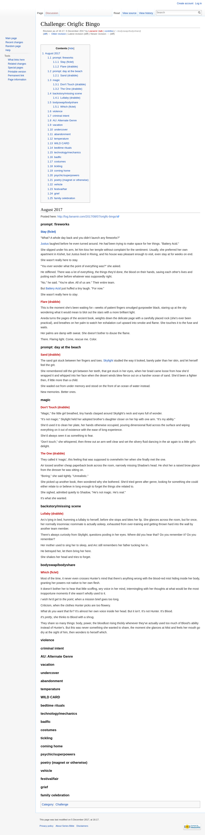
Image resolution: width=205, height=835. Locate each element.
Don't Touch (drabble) (55, 407)
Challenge (62, 804)
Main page (11, 38)
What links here (16, 59)
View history (146, 13)
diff (45, 33)
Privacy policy (46, 826)
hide (71, 48)
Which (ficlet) (49, 572)
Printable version (17, 71)
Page (40, 13)
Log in (198, 3)
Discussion (52, 13)
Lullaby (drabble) (52, 513)
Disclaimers (82, 826)
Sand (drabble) (50, 354)
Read (117, 13)
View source (129, 13)
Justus (45, 243)
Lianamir (93, 31)
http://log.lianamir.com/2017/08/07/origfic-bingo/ (87, 216)
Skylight (108, 360)
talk (101, 31)
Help (8, 50)
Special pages (15, 67)
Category (47, 804)
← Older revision (57, 33)
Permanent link (16, 75)
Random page (13, 46)
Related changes (17, 63)
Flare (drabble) (50, 301)
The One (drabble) (53, 453)
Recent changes (14, 42)
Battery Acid (53, 288)
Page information (17, 79)
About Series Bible (65, 826)
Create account (185, 3)
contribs (109, 31)
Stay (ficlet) (48, 231)
